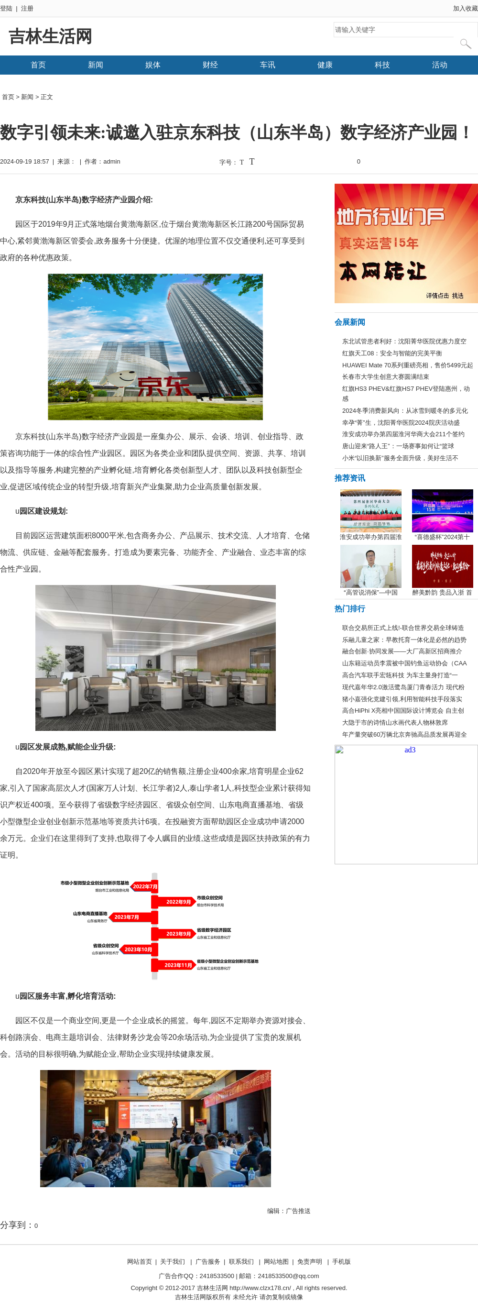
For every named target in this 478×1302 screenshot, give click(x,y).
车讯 (267, 65)
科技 (382, 65)
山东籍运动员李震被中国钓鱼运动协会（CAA (404, 663)
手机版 (341, 1261)
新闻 (95, 65)
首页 (38, 65)
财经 (210, 65)
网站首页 (139, 1261)
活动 (439, 65)
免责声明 (309, 1261)
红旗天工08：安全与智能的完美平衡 (392, 353)
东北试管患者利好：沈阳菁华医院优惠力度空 (404, 341)
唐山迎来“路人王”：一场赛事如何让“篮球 (398, 446)
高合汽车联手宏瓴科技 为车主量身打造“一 (400, 675)
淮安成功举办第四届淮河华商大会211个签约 (403, 434)
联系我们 (241, 1261)
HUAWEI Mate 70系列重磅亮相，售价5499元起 (407, 365)
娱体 (153, 65)
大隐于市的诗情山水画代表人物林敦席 (395, 722)
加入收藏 (465, 8)
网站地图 (276, 1261)
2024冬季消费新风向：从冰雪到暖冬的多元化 (405, 410)
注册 (27, 8)
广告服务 (208, 1261)
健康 (325, 65)
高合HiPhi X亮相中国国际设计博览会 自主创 (403, 710)
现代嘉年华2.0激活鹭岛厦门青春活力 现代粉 (403, 687)
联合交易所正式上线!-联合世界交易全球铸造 (403, 627)
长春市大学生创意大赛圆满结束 (385, 376)
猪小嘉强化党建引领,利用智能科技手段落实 (402, 699)
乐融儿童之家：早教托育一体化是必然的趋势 (404, 639)
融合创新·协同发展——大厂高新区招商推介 (402, 651)
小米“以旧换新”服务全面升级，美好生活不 (400, 458)
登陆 (6, 8)
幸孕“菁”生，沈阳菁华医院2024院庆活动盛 (401, 422)
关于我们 (172, 1261)
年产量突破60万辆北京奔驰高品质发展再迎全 (404, 734)
